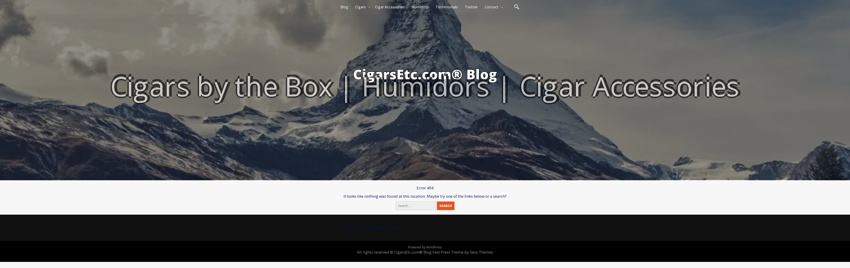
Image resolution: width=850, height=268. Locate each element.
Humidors (420, 7)
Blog (344, 7)
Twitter (471, 7)
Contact (491, 7)
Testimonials (447, 7)
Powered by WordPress (425, 247)
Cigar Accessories (390, 7)
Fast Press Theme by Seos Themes (462, 252)
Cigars (360, 7)
